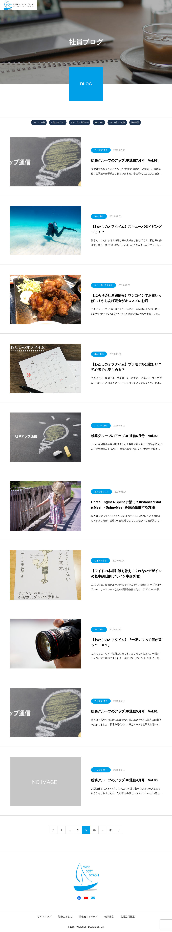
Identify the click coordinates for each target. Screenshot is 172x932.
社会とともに (65, 916)
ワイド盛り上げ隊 (117, 122)
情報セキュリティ (88, 916)
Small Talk (98, 122)
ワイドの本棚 (39, 122)
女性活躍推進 (128, 916)
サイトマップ (44, 916)
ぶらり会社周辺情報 (80, 122)
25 (94, 830)
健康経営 (135, 122)
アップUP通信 (100, 150)
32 (111, 830)
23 (78, 830)
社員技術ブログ (58, 122)
